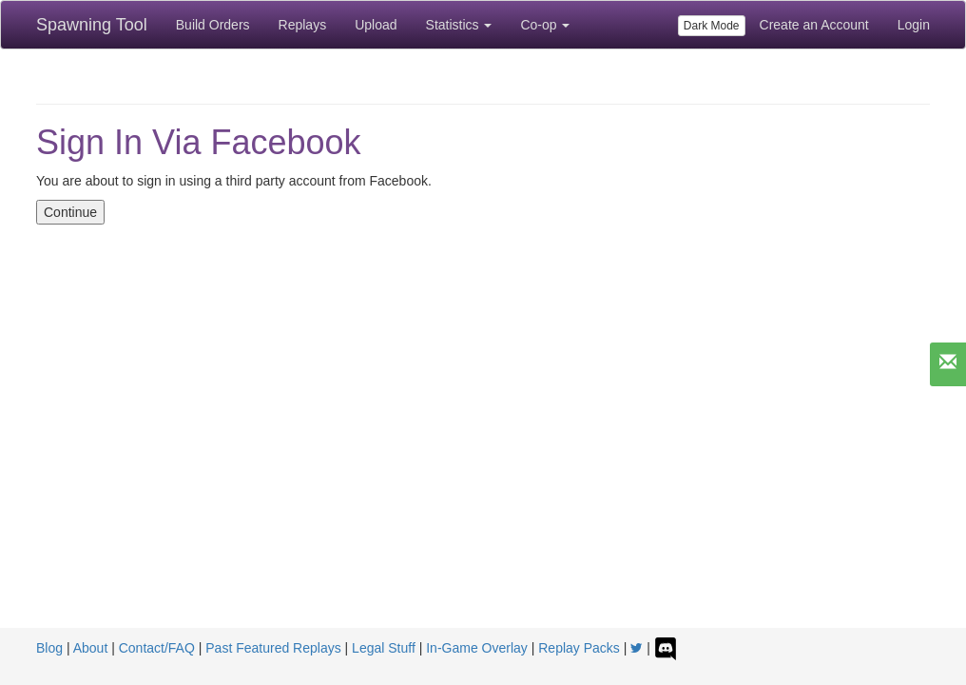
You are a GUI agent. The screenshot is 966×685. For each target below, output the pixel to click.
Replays (303, 24)
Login (914, 24)
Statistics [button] (459, 24)
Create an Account (814, 24)
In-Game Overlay (477, 648)
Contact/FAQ (157, 648)
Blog (49, 648)
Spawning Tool (91, 24)
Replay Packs (579, 648)
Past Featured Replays (272, 648)
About (90, 648)
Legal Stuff (383, 648)
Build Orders (213, 24)
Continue (70, 212)
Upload (375, 24)
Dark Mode (712, 25)
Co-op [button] (545, 24)
